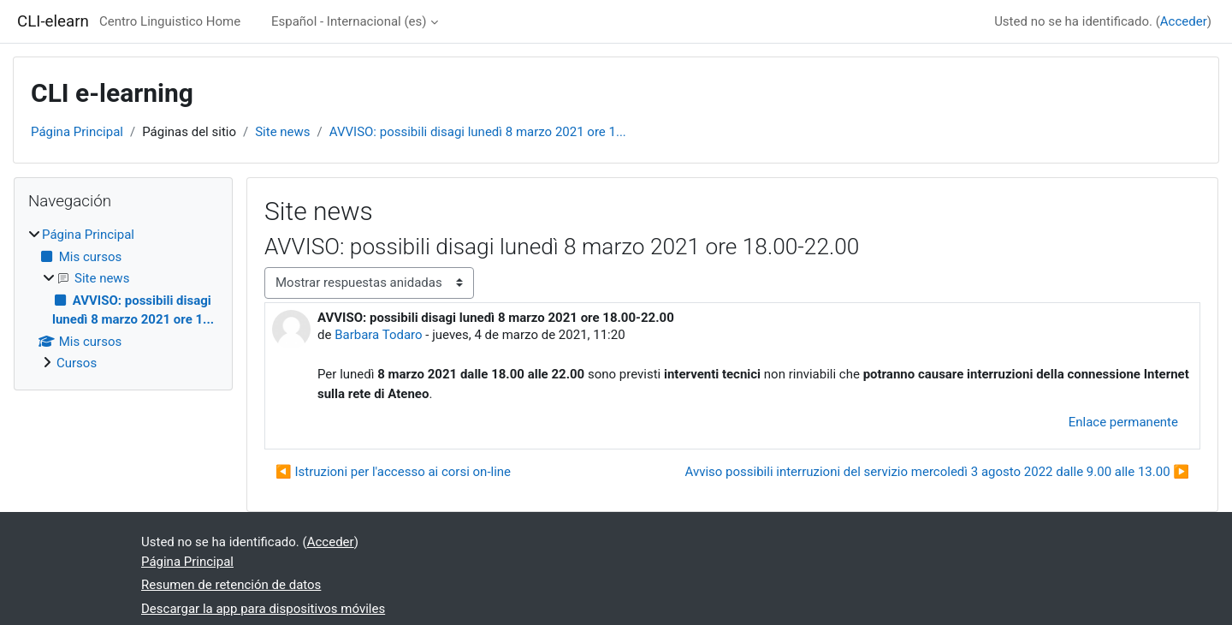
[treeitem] (123, 299)
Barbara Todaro (378, 334)
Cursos (76, 363)
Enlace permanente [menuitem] (1123, 422)
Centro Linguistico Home (169, 21)
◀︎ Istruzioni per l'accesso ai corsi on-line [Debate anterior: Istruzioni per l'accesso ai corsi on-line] (393, 471)
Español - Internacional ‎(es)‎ (349, 21)
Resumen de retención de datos (231, 584)
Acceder (1183, 21)
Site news (282, 132)
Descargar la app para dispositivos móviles (263, 608)
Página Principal (77, 132)
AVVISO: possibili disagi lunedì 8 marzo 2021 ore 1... (477, 132)
